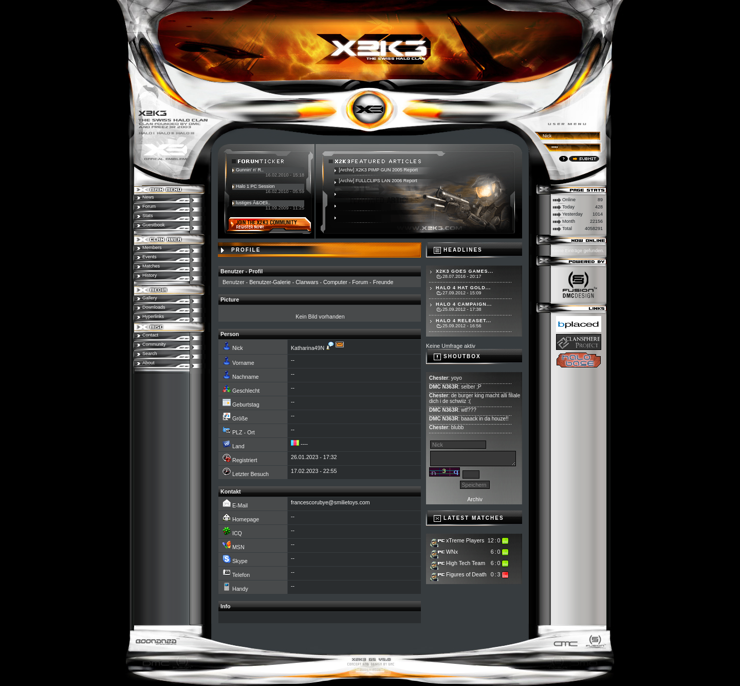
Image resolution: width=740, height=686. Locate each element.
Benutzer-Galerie (270, 282)
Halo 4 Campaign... (464, 304)
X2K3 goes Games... (464, 271)
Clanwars (306, 282)
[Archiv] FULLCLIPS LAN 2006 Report (378, 180)
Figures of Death (466, 574)
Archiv (475, 499)
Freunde (383, 282)
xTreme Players (465, 540)
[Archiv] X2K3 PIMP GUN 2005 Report (378, 169)
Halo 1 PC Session (255, 186)
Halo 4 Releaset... (463, 320)
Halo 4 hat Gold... (463, 287)
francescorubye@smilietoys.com (330, 502)
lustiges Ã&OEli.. (253, 202)
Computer (335, 282)
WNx (452, 552)
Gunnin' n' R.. (250, 169)
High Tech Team (465, 563)
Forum (360, 282)
